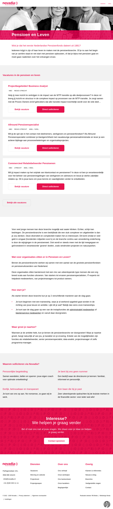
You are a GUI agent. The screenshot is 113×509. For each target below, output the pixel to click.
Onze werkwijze (64, 475)
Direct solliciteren (48, 109)
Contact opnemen (56, 440)
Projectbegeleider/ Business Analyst (28, 86)
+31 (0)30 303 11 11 (11, 483)
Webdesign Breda (105, 495)
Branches (89, 479)
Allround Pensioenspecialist (23, 124)
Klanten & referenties (93, 470)
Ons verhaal (62, 470)
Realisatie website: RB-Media (89, 495)
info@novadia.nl (9, 479)
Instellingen (8, 499)
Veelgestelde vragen (93, 483)
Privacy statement (24, 495)
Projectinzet (34, 479)
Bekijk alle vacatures (16, 202)
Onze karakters (63, 483)
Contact (88, 487)
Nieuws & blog (90, 475)
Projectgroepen (36, 483)
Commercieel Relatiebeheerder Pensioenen (31, 163)
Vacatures (34, 470)
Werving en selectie (37, 475)
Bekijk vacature (21, 109)
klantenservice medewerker (28, 312)
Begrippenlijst (63, 487)
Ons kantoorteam (64, 479)
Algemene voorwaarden (39, 495)
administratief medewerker (82, 309)
